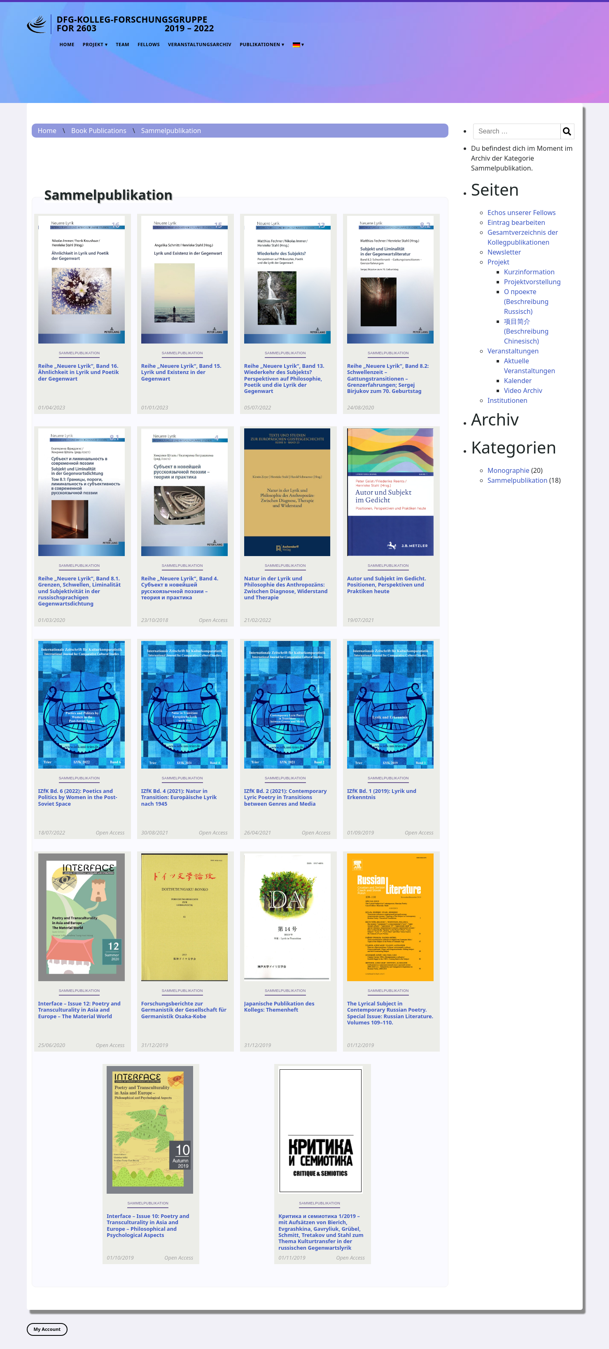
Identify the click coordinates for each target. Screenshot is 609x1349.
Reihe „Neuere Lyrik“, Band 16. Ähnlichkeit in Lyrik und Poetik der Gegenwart (78, 372)
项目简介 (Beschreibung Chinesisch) (526, 331)
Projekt (93, 44)
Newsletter (504, 252)
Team (122, 44)
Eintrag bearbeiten (516, 222)
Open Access (213, 620)
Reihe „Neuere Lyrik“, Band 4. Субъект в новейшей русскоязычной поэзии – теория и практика (180, 588)
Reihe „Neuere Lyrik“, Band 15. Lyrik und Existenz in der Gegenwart (181, 372)
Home (67, 44)
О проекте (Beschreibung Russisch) (526, 301)
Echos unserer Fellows (522, 212)
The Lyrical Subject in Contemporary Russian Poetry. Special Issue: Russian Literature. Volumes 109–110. (390, 1013)
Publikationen (260, 44)
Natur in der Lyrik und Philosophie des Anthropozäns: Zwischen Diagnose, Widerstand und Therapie (286, 588)
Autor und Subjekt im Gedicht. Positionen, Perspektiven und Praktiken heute (386, 585)
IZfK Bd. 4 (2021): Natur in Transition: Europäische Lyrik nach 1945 (179, 797)
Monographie (509, 470)
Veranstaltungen (513, 350)
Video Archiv (523, 390)
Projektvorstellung (532, 281)
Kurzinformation (529, 271)
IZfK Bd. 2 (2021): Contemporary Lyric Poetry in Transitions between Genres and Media (285, 797)
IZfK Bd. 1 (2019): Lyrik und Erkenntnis (381, 794)
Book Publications (98, 130)
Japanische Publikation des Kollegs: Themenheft (279, 1006)
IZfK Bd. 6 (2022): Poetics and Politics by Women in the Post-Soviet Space (77, 797)
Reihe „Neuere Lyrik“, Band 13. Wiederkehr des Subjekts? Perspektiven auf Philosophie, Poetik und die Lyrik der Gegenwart (284, 378)
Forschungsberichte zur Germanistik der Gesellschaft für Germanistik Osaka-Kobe (183, 1010)
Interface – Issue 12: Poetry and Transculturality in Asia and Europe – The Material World (79, 1010)
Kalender (518, 380)
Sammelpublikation (171, 130)
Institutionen (507, 400)
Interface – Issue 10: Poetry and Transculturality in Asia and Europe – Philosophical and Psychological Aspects (148, 1225)
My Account (47, 1329)
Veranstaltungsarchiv (199, 44)
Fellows (149, 44)
